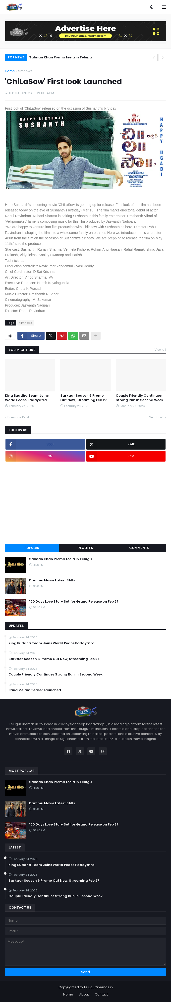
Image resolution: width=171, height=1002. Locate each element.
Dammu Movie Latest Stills (52, 580)
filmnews (25, 71)
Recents (85, 547)
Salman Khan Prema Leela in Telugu (60, 57)
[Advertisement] (85, 503)
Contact (101, 994)
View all (160, 349)
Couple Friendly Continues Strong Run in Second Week (139, 397)
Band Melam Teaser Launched (34, 690)
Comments (139, 547)
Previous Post (18, 417)
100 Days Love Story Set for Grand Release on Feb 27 (73, 601)
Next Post (156, 417)
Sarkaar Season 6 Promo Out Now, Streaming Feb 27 (83, 397)
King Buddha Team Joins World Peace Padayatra (27, 397)
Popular (31, 547)
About (84, 994)
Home (10, 71)
